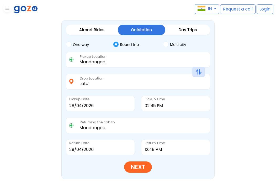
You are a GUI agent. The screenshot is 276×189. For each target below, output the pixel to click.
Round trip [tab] (126, 44)
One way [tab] (77, 44)
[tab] (89, 45)
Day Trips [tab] (187, 30)
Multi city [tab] (174, 44)
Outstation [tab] (141, 30)
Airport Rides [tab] (91, 30)
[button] (7, 9)
